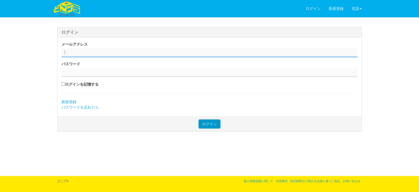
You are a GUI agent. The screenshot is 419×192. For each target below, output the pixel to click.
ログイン (313, 8)
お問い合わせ (351, 181)
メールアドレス (74, 44)
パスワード (70, 64)
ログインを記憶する (82, 84)
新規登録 (336, 8)
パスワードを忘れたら (80, 107)
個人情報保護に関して (258, 181)
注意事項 (282, 181)
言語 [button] (357, 8)
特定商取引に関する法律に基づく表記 (315, 181)
